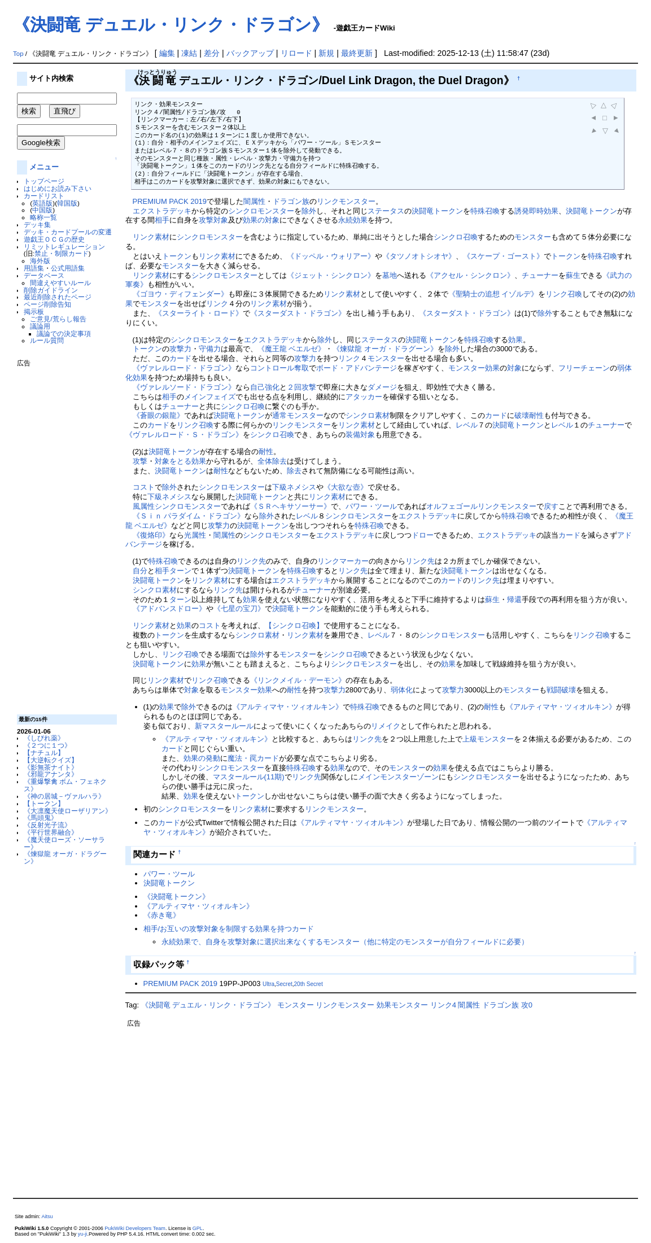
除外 (309, 211)
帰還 (514, 599)
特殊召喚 (485, 211)
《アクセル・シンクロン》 (470, 275)
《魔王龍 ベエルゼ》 (291, 348)
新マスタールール (224, 726)
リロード (296, 53)
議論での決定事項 (64, 333)
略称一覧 (43, 217)
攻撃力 (180, 348)
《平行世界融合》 (51, 832)
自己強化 (264, 387)
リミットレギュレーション (64, 246)
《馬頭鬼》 (41, 817)
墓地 (389, 275)
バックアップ (250, 53)
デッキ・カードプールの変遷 (68, 231)
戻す (551, 506)
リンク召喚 (563, 294)
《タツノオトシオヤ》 (419, 256)
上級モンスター (488, 739)
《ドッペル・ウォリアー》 (331, 256)
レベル (467, 425)
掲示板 (34, 311)
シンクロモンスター (261, 211)
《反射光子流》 (47, 824)
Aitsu (47, 1216)
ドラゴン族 (291, 201)
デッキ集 (37, 224)
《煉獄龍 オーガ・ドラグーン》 (65, 857)
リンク (217, 303)
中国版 (42, 209)
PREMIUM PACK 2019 (170, 201)
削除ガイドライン (51, 290)
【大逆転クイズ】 (51, 760)
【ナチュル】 (44, 752)
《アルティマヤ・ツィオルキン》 (288, 707)
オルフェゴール (452, 506)
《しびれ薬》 (44, 738)
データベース (44, 275)
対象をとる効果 (180, 461)
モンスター (532, 237)
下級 (279, 487)
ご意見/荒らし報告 (58, 318)
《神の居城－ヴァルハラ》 (64, 796)
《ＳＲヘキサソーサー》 (290, 506)
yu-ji (83, 1234)
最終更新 (357, 53)
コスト (144, 487)
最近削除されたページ (57, 296)
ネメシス (301, 487)
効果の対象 (261, 220)
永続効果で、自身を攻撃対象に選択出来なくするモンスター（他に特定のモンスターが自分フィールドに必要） (344, 941)
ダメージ (382, 387)
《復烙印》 (151, 535)
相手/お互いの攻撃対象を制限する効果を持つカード (228, 928)
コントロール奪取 (279, 368)
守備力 (210, 348)
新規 (326, 53)
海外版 (40, 260)
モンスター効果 (474, 368)
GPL (198, 1228)
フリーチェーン (584, 368)
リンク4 (443, 1005)
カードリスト (44, 195)
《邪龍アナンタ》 (51, 774)
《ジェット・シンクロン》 (331, 275)
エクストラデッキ (162, 211)
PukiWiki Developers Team (134, 1228)
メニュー (44, 167)
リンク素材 (151, 237)
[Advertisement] (62, 536)
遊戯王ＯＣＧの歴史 (54, 239)
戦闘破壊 (561, 690)
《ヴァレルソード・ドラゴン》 (184, 387)
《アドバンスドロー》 (169, 608)
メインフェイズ (209, 396)
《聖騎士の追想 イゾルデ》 (493, 294)
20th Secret (308, 984)
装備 (353, 434)
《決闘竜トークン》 (176, 896)
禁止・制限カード (61, 253)
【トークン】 (44, 803)
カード (180, 358)
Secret (284, 984)
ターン (180, 570)
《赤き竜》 (161, 915)
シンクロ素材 (368, 415)
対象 (514, 368)
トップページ (44, 181)
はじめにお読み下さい (57, 188)
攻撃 (140, 461)
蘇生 (573, 275)
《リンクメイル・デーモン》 (298, 680)
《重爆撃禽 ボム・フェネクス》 (65, 785)
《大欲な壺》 (346, 487)
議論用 (40, 326)
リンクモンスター (346, 201)
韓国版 (67, 203)
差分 (212, 53)
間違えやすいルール (60, 282)
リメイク (385, 726)
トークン (176, 256)
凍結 (189, 53)
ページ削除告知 (47, 304)
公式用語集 (68, 268)
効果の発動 (201, 758)
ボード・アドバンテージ (356, 368)
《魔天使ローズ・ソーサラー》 (64, 843)
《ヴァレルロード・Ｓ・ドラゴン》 (184, 434)
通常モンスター (298, 415)
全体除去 (272, 461)
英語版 (42, 203)
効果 (515, 339)
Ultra (268, 984)
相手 (162, 220)
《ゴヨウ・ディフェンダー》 (180, 294)
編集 (167, 53)
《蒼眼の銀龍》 (158, 415)
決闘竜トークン (437, 211)
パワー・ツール (371, 506)
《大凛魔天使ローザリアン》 (68, 810)
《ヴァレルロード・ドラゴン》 (184, 368)
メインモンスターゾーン (398, 777)
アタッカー (364, 396)
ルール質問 (47, 340)
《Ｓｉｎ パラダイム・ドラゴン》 (189, 516)
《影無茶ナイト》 (51, 767)
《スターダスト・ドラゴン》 (298, 313)
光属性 (195, 535)
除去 (294, 470)
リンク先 (251, 561)
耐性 (536, 415)
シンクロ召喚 (456, 237)
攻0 (526, 1005)
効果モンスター (402, 1005)
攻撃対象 (213, 220)
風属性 (144, 506)
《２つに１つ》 (47, 745)
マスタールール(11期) (249, 777)
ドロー (423, 535)
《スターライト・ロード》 (199, 313)
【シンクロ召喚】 (294, 625)
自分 (140, 570)
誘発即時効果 (536, 211)
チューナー (540, 275)
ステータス (386, 211)
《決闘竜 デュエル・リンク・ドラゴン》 (171, 24)
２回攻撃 (301, 387)
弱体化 (402, 690)
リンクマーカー (343, 561)
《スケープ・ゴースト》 (503, 256)
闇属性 (254, 201)
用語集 (34, 268)
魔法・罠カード (253, 758)
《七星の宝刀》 (239, 608)
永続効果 (353, 220)
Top (18, 53)
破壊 (521, 415)
